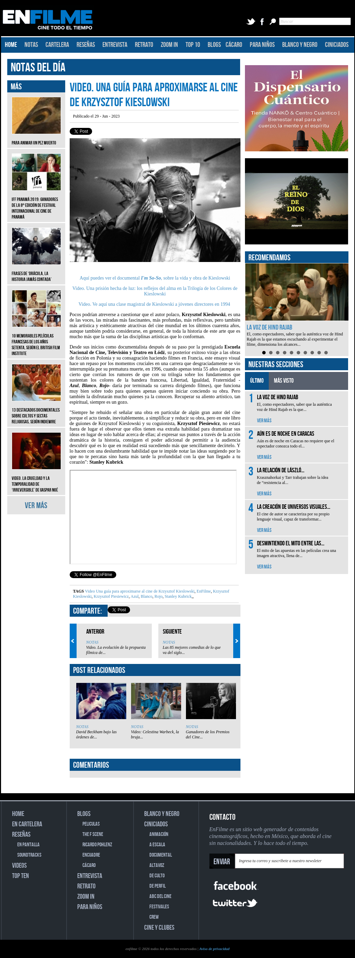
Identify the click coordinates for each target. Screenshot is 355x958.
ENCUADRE (91, 855)
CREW (154, 917)
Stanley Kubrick (177, 596)
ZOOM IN (169, 45)
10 (326, 352)
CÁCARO (234, 45)
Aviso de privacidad (214, 949)
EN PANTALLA (28, 844)
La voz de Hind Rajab (269, 327)
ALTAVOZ (156, 865)
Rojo (158, 596)
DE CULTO (157, 876)
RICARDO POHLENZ (97, 844)
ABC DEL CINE (160, 896)
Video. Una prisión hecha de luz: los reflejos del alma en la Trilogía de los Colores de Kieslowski (155, 291)
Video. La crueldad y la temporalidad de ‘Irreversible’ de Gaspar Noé (36, 479)
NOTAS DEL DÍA (38, 67)
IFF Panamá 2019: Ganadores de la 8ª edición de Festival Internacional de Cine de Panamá (36, 203)
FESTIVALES (159, 907)
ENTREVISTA (114, 45)
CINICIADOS (336, 45)
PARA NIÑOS (262, 45)
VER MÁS (36, 506)
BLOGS (214, 45)
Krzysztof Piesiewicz (111, 596)
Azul (134, 596)
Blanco (146, 596)
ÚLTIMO (257, 380)
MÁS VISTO (284, 380)
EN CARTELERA (27, 824)
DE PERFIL (157, 886)
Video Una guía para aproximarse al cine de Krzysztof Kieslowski (140, 591)
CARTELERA (57, 45)
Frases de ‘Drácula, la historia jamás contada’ (36, 271)
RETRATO (144, 45)
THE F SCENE (92, 834)
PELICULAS (91, 824)
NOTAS (31, 45)
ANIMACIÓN (158, 834)
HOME (11, 45)
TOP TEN (20, 876)
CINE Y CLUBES (159, 928)
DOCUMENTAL (160, 855)
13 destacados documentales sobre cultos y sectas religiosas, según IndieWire (36, 411)
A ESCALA (157, 844)
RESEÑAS (86, 45)
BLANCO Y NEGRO (299, 45)
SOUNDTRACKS (29, 855)
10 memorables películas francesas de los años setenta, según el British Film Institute (36, 339)
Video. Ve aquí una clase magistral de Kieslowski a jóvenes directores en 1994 (154, 304)
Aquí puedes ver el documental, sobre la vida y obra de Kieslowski (155, 278)
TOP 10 (193, 45)
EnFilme (203, 591)
